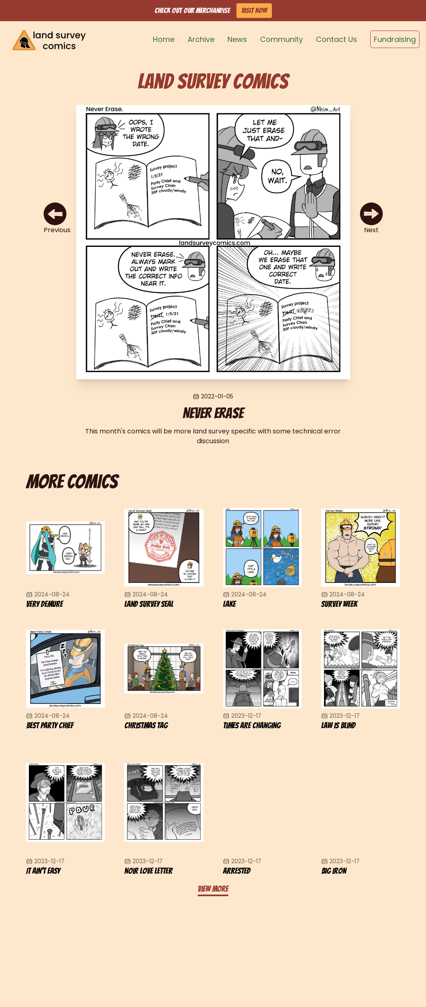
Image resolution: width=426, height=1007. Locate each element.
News (237, 39)
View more (213, 888)
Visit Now (254, 10)
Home (163, 39)
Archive (201, 39)
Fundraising (395, 39)
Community (281, 39)
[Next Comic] (371, 218)
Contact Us (336, 39)
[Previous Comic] (57, 218)
